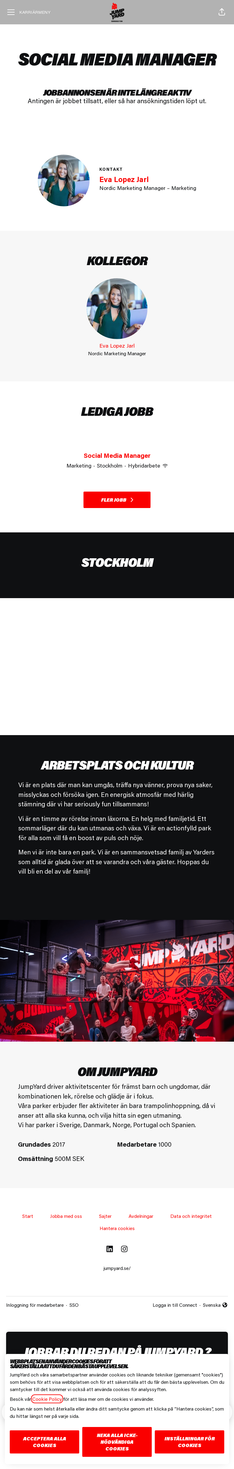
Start (27, 1216)
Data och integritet (191, 1216)
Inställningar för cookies (190, 1441)
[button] (221, 12)
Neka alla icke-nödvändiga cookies (117, 1442)
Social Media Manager (117, 456)
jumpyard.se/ (117, 1268)
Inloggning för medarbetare (35, 1305)
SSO (74, 1305)
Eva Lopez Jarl (124, 179)
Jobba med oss (66, 1216)
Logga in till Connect (175, 1305)
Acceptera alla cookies (44, 1441)
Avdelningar (141, 1216)
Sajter (105, 1216)
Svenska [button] (215, 1305)
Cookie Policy (47, 1399)
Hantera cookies (117, 1228)
